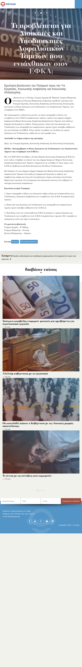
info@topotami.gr (14, 516)
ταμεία (15, 242)
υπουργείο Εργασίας (29, 242)
